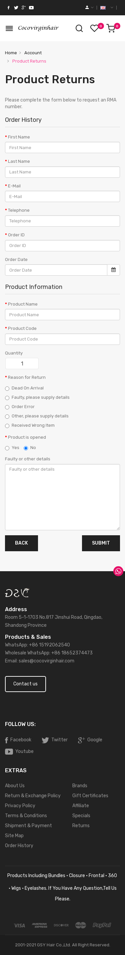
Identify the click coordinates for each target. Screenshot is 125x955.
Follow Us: (20, 724)
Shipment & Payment (28, 826)
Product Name (23, 304)
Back (21, 543)
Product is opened (27, 437)
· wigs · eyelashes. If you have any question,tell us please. (63, 893)
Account (32, 52)
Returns (81, 826)
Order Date (16, 259)
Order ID (16, 234)
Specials (81, 816)
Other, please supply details (37, 416)
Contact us (25, 684)
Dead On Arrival (24, 388)
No (30, 447)
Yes (12, 447)
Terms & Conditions (26, 816)
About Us (15, 786)
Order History (19, 845)
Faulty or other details (27, 458)
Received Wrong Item (30, 425)
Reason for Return (27, 377)
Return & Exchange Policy (33, 796)
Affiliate (80, 806)
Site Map (14, 835)
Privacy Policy (20, 806)
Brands (79, 786)
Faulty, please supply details (37, 397)
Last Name (19, 161)
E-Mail (14, 185)
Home (11, 52)
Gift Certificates (90, 796)
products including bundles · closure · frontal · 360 (62, 875)
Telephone (19, 210)
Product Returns (28, 61)
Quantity (14, 353)
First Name (19, 136)
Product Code (22, 328)
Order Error (20, 406)
